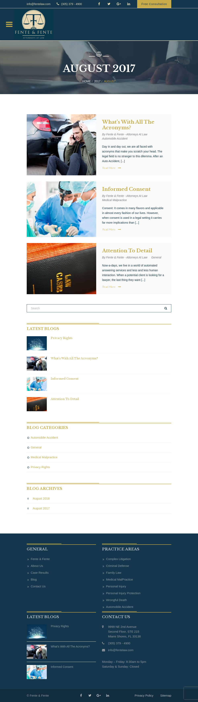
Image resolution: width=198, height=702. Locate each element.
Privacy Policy (144, 695)
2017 (97, 81)
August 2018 (41, 498)
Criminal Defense (117, 565)
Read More (111, 168)
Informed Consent (126, 189)
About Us (37, 565)
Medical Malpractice (114, 200)
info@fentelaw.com (39, 4)
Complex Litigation (118, 559)
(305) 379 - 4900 (68, 3)
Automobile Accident (115, 138)
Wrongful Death (116, 600)
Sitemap (165, 695)
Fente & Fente (40, 559)
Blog (34, 579)
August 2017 (41, 508)
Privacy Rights (61, 338)
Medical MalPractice (119, 579)
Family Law (113, 572)
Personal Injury (116, 586)
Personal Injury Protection (123, 593)
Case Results (40, 572)
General (157, 257)
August (110, 81)
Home (86, 81)
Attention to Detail (127, 251)
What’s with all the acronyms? (128, 125)
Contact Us (38, 586)
